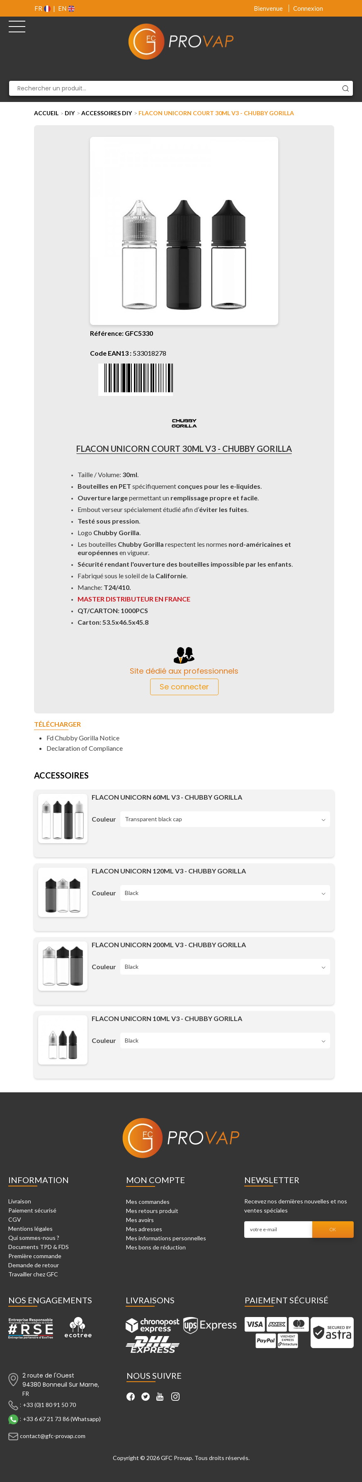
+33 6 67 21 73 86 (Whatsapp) (62, 1418)
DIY (70, 112)
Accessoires (61, 775)
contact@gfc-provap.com (52, 1435)
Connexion (308, 8)
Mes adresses (144, 1228)
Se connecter (184, 687)
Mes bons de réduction (156, 1247)
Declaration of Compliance (84, 748)
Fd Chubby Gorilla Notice (82, 738)
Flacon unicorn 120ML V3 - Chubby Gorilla (169, 871)
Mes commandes (148, 1201)
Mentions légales (30, 1228)
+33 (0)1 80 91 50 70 (49, 1404)
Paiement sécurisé (32, 1210)
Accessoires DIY (106, 112)
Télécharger (57, 724)
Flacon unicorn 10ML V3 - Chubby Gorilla (167, 1018)
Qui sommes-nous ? (33, 1237)
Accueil (46, 112)
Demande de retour (33, 1265)
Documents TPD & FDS (38, 1246)
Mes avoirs (140, 1219)
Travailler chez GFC (33, 1274)
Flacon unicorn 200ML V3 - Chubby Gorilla (169, 944)
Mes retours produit (152, 1210)
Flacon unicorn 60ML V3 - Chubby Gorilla (167, 797)
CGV (14, 1219)
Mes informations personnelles (166, 1238)
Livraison (19, 1201)
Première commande (34, 1255)
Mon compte (155, 1180)
